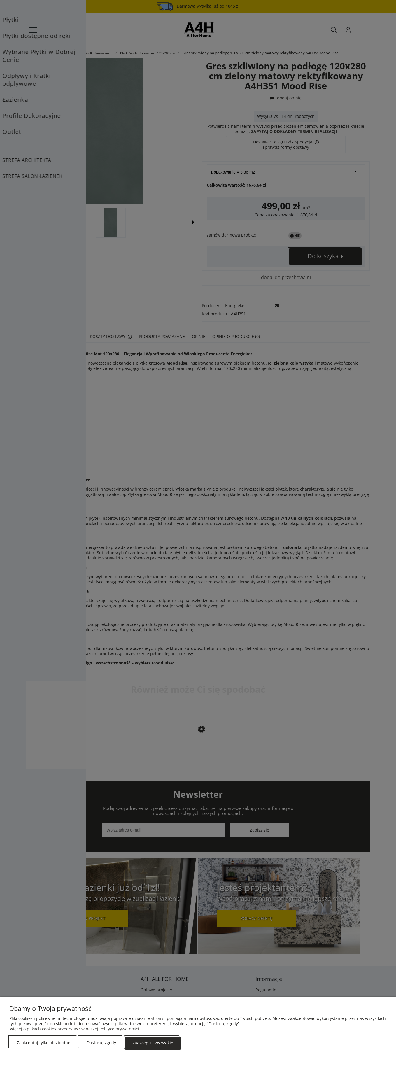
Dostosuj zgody (101, 1043)
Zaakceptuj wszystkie (152, 1043)
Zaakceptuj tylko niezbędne (43, 1043)
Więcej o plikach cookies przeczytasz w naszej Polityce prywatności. (74, 1029)
